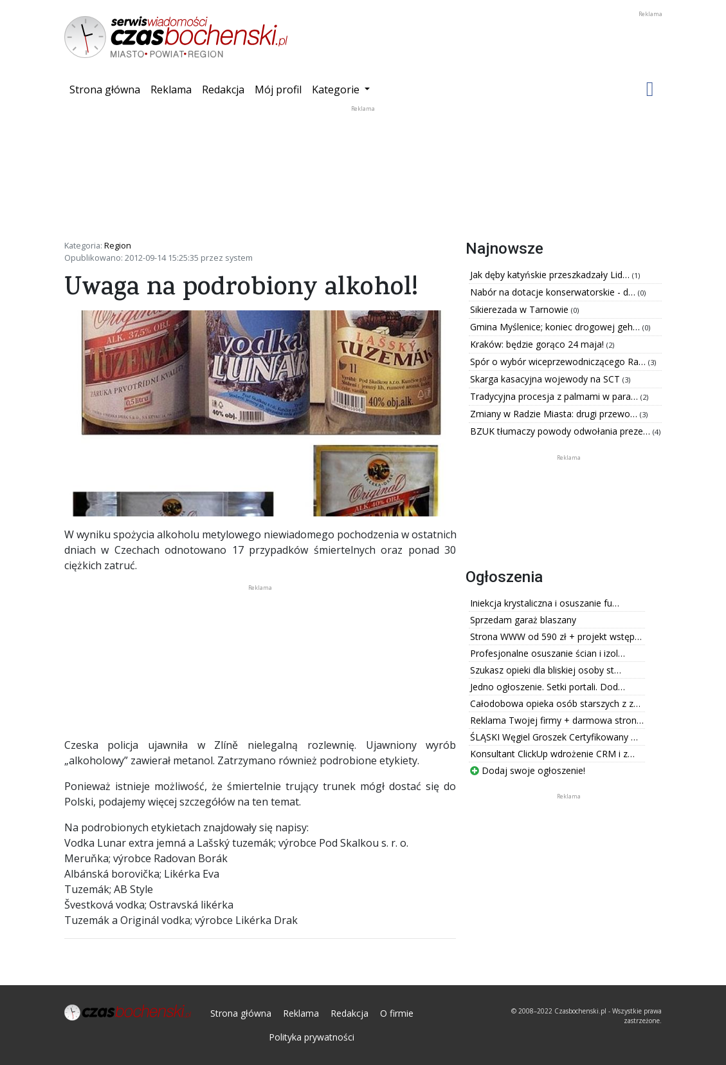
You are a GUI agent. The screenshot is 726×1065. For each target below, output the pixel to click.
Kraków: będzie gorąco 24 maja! (538, 344)
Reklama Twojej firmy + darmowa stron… (557, 720)
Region (117, 245)
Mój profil (278, 89)
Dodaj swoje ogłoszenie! (527, 770)
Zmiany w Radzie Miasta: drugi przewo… (555, 414)
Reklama (171, 89)
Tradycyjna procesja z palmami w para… (555, 396)
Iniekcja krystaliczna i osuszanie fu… (544, 603)
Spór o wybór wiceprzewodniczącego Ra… (559, 361)
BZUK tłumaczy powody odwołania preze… (561, 431)
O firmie (396, 1013)
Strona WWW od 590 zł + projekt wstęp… (556, 636)
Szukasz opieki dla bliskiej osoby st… (545, 670)
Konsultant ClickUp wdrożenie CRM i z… (552, 754)
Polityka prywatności (311, 1037)
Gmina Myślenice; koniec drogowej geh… (556, 327)
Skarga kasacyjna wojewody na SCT (546, 379)
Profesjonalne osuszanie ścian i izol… (547, 653)
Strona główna (107, 89)
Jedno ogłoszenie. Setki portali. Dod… (547, 687)
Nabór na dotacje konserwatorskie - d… (554, 292)
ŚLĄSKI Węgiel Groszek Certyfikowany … (554, 737)
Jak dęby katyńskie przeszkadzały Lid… (551, 275)
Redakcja (223, 89)
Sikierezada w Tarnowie (520, 309)
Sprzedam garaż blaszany (523, 620)
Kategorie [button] (337, 89)
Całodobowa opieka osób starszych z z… (555, 703)
